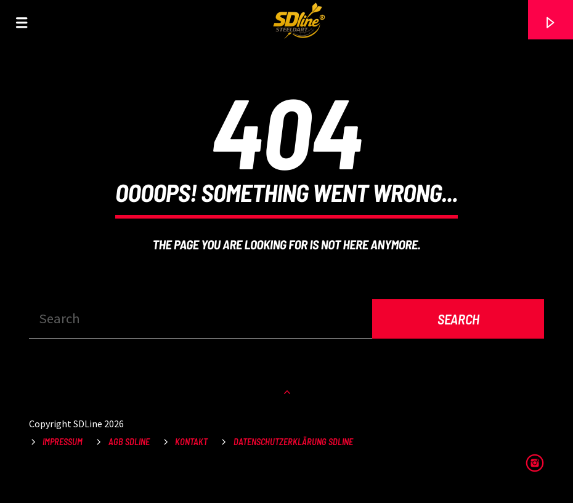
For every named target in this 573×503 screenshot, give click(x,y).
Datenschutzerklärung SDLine (293, 442)
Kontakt (191, 442)
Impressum (63, 442)
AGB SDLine (129, 442)
